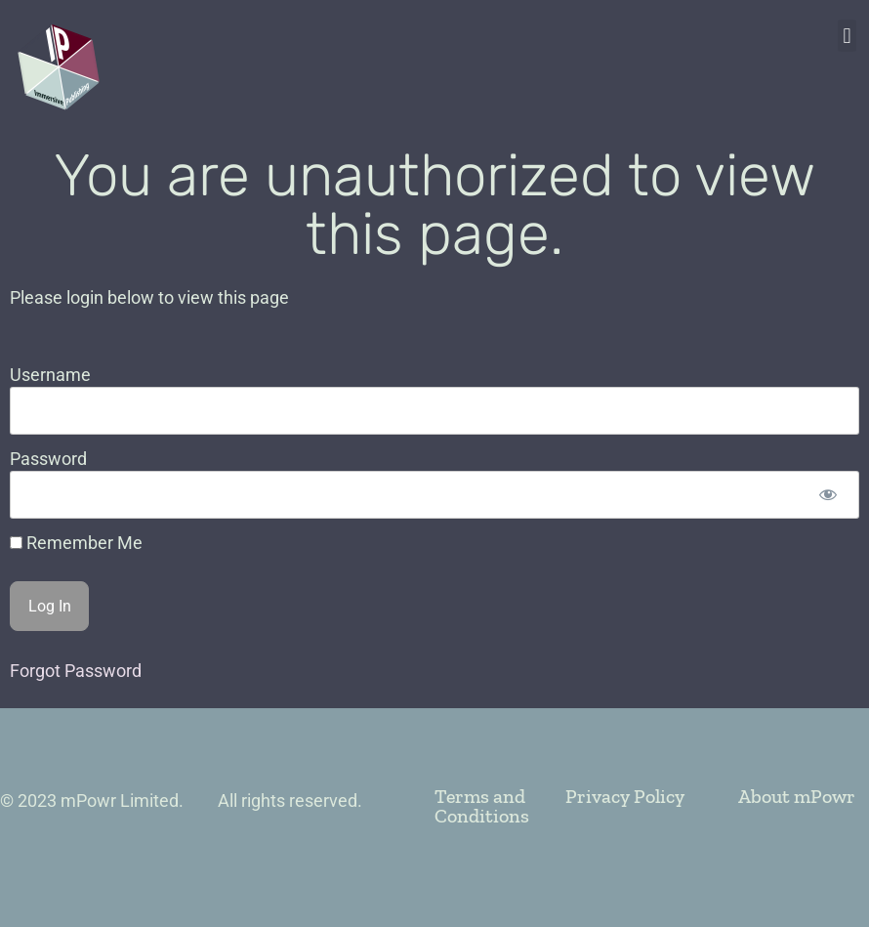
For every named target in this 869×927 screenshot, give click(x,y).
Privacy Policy (624, 796)
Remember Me (76, 543)
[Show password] (827, 495)
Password (48, 458)
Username (50, 374)
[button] (847, 36)
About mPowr (796, 796)
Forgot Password (76, 670)
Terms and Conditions (481, 805)
